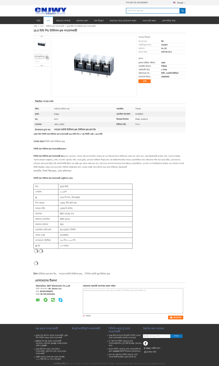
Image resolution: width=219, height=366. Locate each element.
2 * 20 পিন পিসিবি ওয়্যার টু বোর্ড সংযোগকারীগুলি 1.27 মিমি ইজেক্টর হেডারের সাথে (125, 343)
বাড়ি (38, 20)
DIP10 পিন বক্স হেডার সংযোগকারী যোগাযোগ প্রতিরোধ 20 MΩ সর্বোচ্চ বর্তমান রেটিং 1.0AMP (51, 343)
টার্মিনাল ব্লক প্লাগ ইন (47, 274)
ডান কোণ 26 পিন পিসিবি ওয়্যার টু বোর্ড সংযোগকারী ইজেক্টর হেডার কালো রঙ (123, 356)
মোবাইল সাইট (150, 352)
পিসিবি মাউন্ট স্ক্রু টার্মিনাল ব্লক (97, 274)
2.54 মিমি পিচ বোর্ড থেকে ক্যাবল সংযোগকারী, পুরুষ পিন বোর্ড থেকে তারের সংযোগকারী (51, 351)
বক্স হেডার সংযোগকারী (47, 328)
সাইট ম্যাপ (155, 348)
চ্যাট (144, 81)
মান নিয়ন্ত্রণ (99, 20)
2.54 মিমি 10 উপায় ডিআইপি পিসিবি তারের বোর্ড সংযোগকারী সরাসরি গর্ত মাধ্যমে (125, 336)
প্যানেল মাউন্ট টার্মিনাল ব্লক (70, 274)
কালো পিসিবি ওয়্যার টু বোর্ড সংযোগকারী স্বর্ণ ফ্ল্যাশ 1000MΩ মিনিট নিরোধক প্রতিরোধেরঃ (125, 350)
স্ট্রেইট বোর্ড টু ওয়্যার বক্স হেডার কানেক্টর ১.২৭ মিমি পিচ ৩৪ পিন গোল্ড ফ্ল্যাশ (50, 358)
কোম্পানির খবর (169, 20)
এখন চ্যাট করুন (149, 20)
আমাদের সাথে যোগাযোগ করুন (123, 20)
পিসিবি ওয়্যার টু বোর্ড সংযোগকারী (119, 330)
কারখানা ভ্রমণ (82, 20)
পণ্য (48, 20)
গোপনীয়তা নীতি (59, 364)
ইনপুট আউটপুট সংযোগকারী (86, 328)
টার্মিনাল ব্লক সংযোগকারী (55, 26)
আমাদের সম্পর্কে (63, 20)
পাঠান (176, 336)
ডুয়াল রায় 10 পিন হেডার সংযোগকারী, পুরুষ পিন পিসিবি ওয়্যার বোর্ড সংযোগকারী (52, 336)
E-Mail (147, 348)
